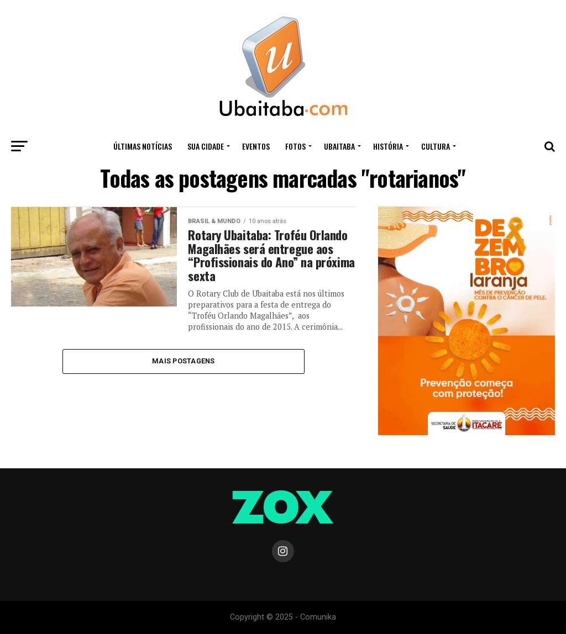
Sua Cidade (205, 146)
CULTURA (435, 146)
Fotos (295, 146)
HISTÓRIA (388, 146)
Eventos (256, 146)
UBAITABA (339, 146)
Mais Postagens (183, 361)
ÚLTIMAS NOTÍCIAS (142, 146)
